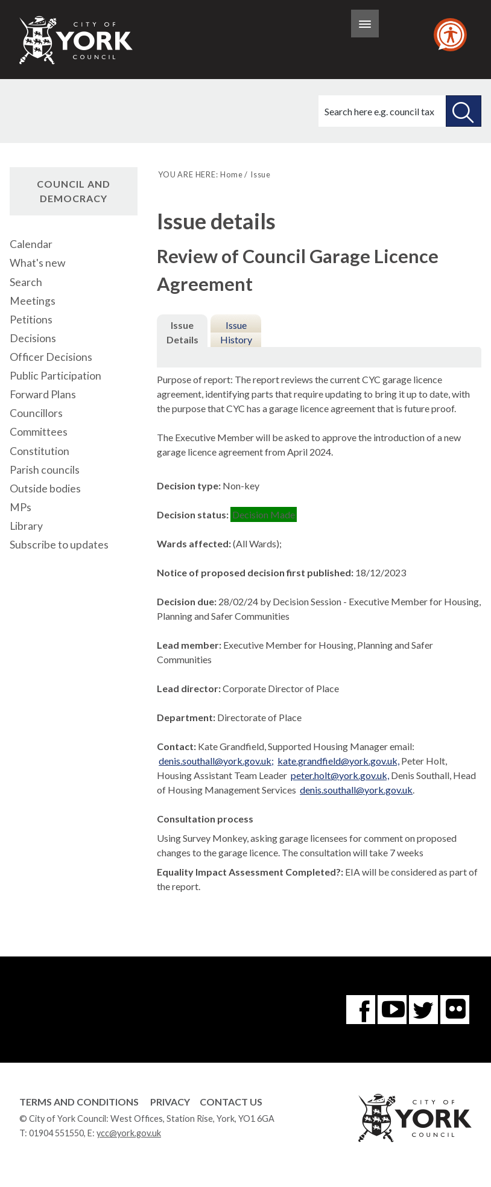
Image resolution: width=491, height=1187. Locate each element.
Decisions (33, 338)
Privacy (170, 1101)
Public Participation (55, 375)
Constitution (39, 451)
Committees (39, 431)
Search (26, 282)
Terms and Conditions (79, 1101)
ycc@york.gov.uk (129, 1133)
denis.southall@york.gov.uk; (216, 760)
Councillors (36, 413)
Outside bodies (45, 488)
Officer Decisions (51, 357)
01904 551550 (56, 1133)
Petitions (31, 319)
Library (26, 526)
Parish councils (45, 469)
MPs (20, 507)
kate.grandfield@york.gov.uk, (338, 760)
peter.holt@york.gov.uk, (340, 775)
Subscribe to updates (59, 544)
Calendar (31, 244)
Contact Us (231, 1101)
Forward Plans (43, 394)
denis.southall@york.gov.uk (356, 789)
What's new (37, 262)
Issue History (236, 332)
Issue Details (182, 332)
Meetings (32, 300)
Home (231, 174)
